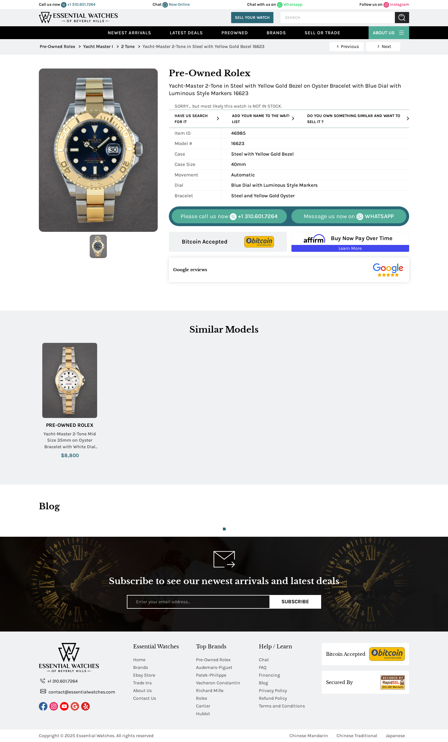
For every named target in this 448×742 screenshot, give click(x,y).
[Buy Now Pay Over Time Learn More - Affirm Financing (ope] (350, 242)
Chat (264, 659)
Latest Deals (186, 32)
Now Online (176, 4)
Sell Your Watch (252, 17)
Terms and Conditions (282, 706)
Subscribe (295, 601)
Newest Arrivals (129, 32)
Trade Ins (142, 682)
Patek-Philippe (211, 675)
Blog (263, 682)
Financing (269, 675)
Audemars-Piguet (214, 667)
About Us (389, 32)
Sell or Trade (322, 32)
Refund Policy (273, 698)
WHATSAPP (349, 216)
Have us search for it (197, 118)
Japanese (395, 735)
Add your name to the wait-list (263, 118)
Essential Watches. (95, 735)
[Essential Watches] (78, 17)
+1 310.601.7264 (78, 4)
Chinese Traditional (357, 735)
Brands (276, 32)
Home (139, 659)
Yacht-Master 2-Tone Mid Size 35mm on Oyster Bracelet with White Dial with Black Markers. (69, 440)
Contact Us (144, 698)
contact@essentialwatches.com (77, 691)
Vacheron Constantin (218, 682)
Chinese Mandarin (308, 735)
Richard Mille (209, 690)
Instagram (396, 4)
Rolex (201, 698)
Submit (402, 17)
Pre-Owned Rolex (69, 425)
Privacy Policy (273, 690)
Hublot (203, 713)
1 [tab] (224, 529)
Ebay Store (144, 675)
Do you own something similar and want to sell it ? (358, 118)
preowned (234, 32)
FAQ (262, 667)
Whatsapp (289, 4)
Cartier (203, 706)
